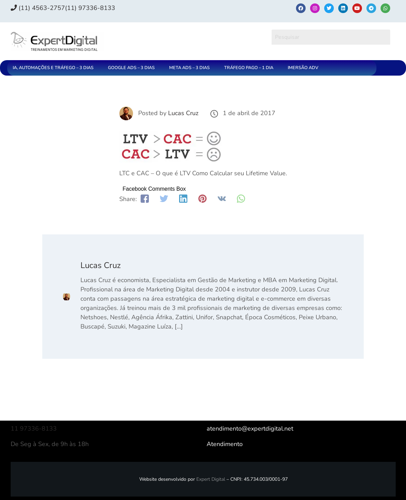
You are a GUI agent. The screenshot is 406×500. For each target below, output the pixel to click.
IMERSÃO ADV (303, 68)
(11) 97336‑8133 (90, 8)
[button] (54, 67)
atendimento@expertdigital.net (250, 428)
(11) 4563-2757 (38, 8)
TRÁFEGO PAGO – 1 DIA (248, 68)
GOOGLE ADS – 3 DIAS (131, 68)
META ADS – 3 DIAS (189, 68)
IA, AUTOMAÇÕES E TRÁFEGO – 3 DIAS (53, 68)
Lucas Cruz (183, 113)
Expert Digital (210, 479)
